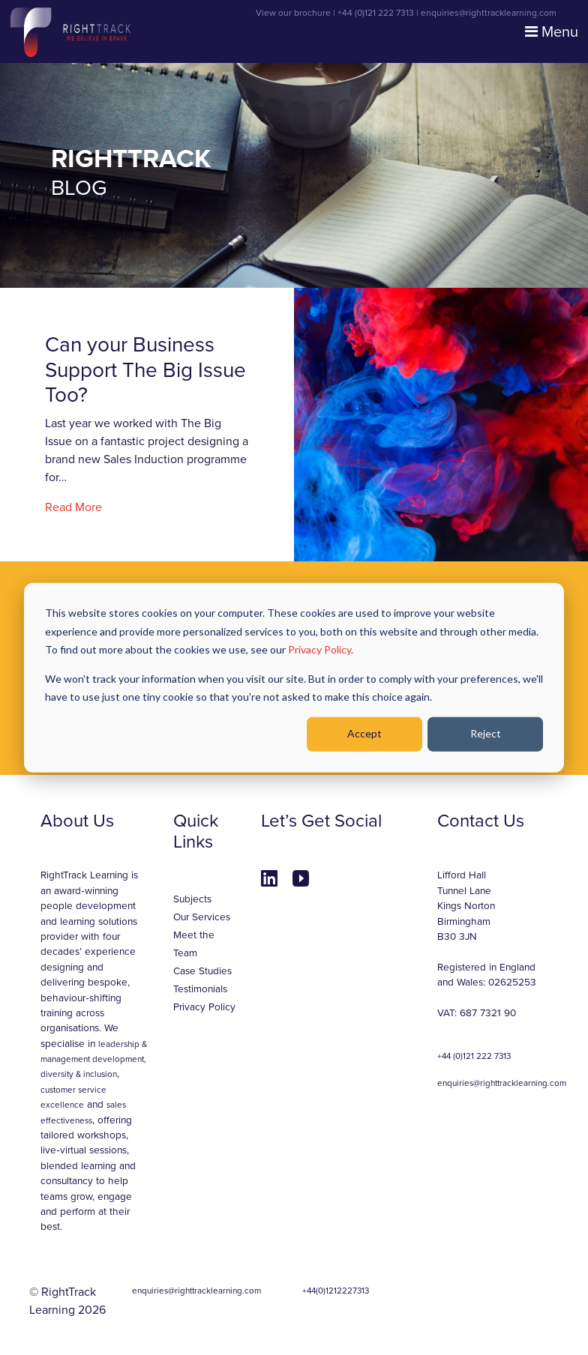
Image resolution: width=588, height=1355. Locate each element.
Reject (485, 733)
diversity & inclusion (78, 1074)
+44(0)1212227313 (335, 1290)
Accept (364, 733)
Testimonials (200, 989)
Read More (73, 507)
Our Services (201, 917)
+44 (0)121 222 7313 (376, 12)
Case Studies (202, 971)
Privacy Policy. (320, 649)
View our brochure (293, 12)
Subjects (192, 899)
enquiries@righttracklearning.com (488, 12)
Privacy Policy (204, 1007)
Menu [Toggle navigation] (551, 32)
